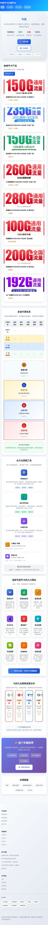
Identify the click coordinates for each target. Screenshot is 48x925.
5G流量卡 (22, 902)
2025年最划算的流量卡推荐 (8, 858)
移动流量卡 (4, 821)
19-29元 (3, 838)
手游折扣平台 (19, 790)
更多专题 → (4, 868)
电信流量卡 (4, 817)
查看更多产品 (9, 73)
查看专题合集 (24, 767)
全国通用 (36, 902)
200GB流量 (22, 905)
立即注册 (24, 42)
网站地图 (3, 889)
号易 (7, 785)
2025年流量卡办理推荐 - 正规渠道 (10, 865)
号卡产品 (18, 7)
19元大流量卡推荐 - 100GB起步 (9, 862)
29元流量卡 (5, 905)
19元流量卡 (5, 902)
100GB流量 (14, 905)
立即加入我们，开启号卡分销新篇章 (24, 671)
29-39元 (3, 841)
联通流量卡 (4, 814)
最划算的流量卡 (27, 785)
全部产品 (3, 824)
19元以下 (3, 835)
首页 (2, 7)
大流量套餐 (14, 902)
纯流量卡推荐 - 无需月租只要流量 (10, 855)
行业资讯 (10, 7)
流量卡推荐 (15, 785)
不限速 (29, 902)
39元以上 (3, 844)
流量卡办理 (39, 785)
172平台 (30, 790)
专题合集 (27, 7)
